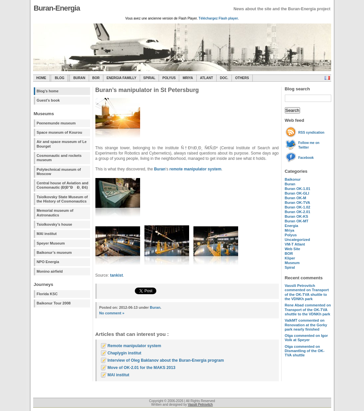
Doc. (224, 78)
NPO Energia (48, 262)
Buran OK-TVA (297, 203)
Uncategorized (297, 240)
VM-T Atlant (295, 244)
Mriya (187, 78)
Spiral (290, 267)
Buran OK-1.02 (297, 207)
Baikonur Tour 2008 (54, 303)
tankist (116, 275)
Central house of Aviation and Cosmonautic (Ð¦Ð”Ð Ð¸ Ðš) (62, 185)
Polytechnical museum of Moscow (59, 171)
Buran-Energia (57, 8)
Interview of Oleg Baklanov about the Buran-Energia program (166, 360)
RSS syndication (311, 132)
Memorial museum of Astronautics (55, 212)
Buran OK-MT (297, 221)
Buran (79, 78)
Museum (292, 263)
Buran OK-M (295, 198)
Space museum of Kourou (59, 132)
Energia (291, 226)
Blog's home (48, 91)
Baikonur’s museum (54, 252)
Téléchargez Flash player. (219, 18)
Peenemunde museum (56, 123)
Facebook (306, 158)
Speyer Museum (51, 243)
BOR (96, 78)
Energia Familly (121, 78)
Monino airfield (50, 271)
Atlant (206, 78)
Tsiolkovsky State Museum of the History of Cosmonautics (62, 199)
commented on (307, 292)
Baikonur (293, 179)
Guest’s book (48, 100)
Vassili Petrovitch (200, 404)
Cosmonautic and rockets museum (59, 158)
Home (41, 78)
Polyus (169, 78)
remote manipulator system (196, 169)
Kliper (290, 258)
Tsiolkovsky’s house (54, 224)
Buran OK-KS (296, 216)
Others (242, 78)
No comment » (112, 313)
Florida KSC (47, 294)
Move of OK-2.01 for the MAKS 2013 (142, 367)
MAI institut (47, 234)
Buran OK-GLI (297, 193)
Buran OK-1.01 (297, 189)
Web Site (292, 249)
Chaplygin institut (124, 353)
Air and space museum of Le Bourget (62, 144)
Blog (60, 78)
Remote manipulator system (134, 345)
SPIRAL (149, 78)
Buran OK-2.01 (297, 212)
